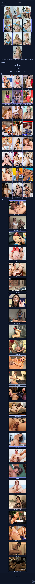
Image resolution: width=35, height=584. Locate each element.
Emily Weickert (27, 182)
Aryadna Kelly (7, 135)
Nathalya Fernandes (7, 151)
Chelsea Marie (17, 104)
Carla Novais (9, 59)
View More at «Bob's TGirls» (17, 71)
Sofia (17, 525)
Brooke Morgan (17, 182)
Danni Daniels (17, 571)
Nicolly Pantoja (17, 276)
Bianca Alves (17, 354)
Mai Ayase (27, 151)
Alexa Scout (17, 261)
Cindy (27, 89)
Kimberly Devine (17, 509)
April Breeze (17, 197)
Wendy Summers (28, 135)
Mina (7, 120)
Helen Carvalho (17, 370)
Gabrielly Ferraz (27, 166)
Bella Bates (7, 104)
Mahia (17, 556)
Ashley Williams (17, 416)
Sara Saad (17, 292)
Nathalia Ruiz (28, 120)
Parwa (17, 166)
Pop (7, 182)
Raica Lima (17, 432)
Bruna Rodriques (17, 308)
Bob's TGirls (4, 5)
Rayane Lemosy (17, 339)
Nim (17, 478)
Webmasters (17, 576)
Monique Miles (27, 104)
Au (17, 89)
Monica (7, 166)
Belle (7, 197)
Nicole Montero (17, 230)
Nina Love (17, 245)
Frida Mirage (28, 197)
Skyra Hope (17, 494)
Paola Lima (17, 540)
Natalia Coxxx (17, 120)
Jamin (17, 401)
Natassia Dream (17, 323)
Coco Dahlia (7, 89)
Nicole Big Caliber (17, 151)
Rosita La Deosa (17, 447)
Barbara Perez (17, 214)
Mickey (17, 135)
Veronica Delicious (17, 463)
